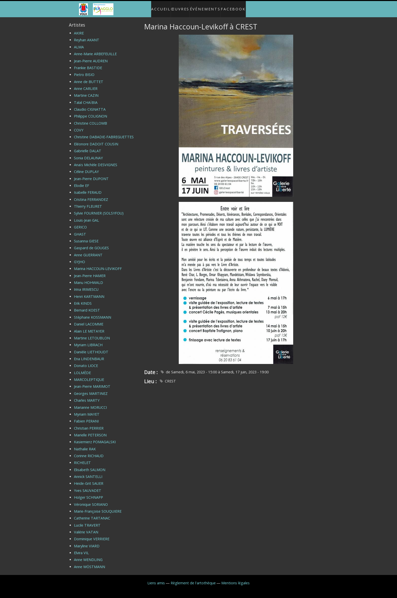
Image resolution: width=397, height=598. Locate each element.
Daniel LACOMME (88, 320)
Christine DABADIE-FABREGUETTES (104, 132)
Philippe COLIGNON (90, 112)
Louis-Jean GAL (86, 216)
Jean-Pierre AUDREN (91, 56)
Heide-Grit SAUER (88, 479)
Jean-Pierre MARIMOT (92, 382)
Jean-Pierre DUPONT (91, 174)
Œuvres (179, 7)
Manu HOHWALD (88, 278)
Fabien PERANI (86, 417)
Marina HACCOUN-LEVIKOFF (98, 264)
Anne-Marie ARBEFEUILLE (95, 49)
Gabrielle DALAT (87, 146)
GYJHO (79, 257)
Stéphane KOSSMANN (92, 313)
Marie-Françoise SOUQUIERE (98, 507)
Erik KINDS (83, 299)
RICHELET (82, 458)
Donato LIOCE (86, 361)
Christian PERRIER (89, 423)
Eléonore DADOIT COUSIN (96, 139)
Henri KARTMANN (89, 292)
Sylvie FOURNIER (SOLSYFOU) (99, 209)
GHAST (80, 229)
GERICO (80, 223)
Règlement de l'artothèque (193, 578)
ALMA (79, 42)
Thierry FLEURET (88, 202)
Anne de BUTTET (88, 77)
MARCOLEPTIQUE (89, 375)
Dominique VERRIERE (91, 534)
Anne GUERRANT (88, 250)
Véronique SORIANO (91, 500)
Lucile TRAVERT (87, 520)
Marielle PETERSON (90, 430)
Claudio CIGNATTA (90, 105)
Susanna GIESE (86, 236)
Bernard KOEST (87, 306)
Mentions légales (235, 578)
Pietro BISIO (84, 70)
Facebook (238, 7)
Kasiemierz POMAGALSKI (95, 437)
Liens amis (156, 578)
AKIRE (79, 29)
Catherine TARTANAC (92, 514)
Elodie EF (81, 181)
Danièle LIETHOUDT (91, 347)
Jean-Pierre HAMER (90, 271)
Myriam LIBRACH (88, 340)
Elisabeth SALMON (89, 465)
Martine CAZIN (86, 91)
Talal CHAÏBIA (85, 98)
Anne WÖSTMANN (89, 562)
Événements (208, 7)
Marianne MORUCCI (90, 403)
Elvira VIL (81, 548)
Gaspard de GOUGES (91, 243)
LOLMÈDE (82, 368)
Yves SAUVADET (87, 486)
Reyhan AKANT (86, 35)
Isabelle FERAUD (88, 188)
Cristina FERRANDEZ (91, 195)
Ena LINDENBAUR (89, 354)
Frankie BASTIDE (88, 63)
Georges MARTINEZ (91, 389)
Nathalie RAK (85, 444)
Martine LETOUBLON (92, 333)
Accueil (156, 7)
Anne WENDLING (88, 555)
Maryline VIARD (87, 541)
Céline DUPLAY (86, 167)
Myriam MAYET (87, 410)
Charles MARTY (87, 396)
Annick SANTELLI (88, 472)
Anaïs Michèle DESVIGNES (95, 160)
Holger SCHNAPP (88, 493)
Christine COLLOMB (90, 119)
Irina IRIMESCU (86, 285)
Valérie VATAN (86, 527)
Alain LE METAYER (89, 326)
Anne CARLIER (85, 84)
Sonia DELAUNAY (88, 153)
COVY (78, 126)
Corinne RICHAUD (89, 451)
